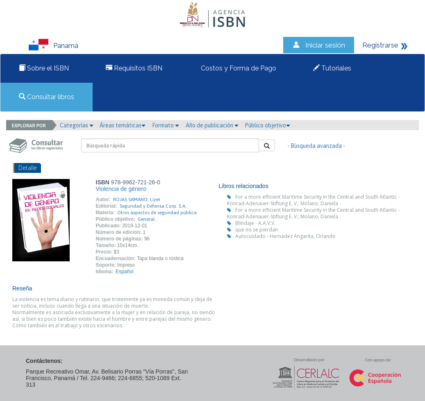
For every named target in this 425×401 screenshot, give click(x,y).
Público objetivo (267, 125)
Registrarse (380, 45)
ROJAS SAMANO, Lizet (136, 199)
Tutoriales (332, 68)
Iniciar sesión (325, 45)
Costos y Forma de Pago (237, 68)
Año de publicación (212, 125)
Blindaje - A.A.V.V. (255, 223)
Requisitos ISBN (134, 68)
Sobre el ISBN (44, 68)
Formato (165, 125)
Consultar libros (46, 97)
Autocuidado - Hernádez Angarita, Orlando (285, 236)
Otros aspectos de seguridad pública (157, 212)
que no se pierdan (256, 229)
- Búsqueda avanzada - (316, 146)
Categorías (76, 125)
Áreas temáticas (122, 125)
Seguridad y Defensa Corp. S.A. (153, 206)
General (146, 219)
